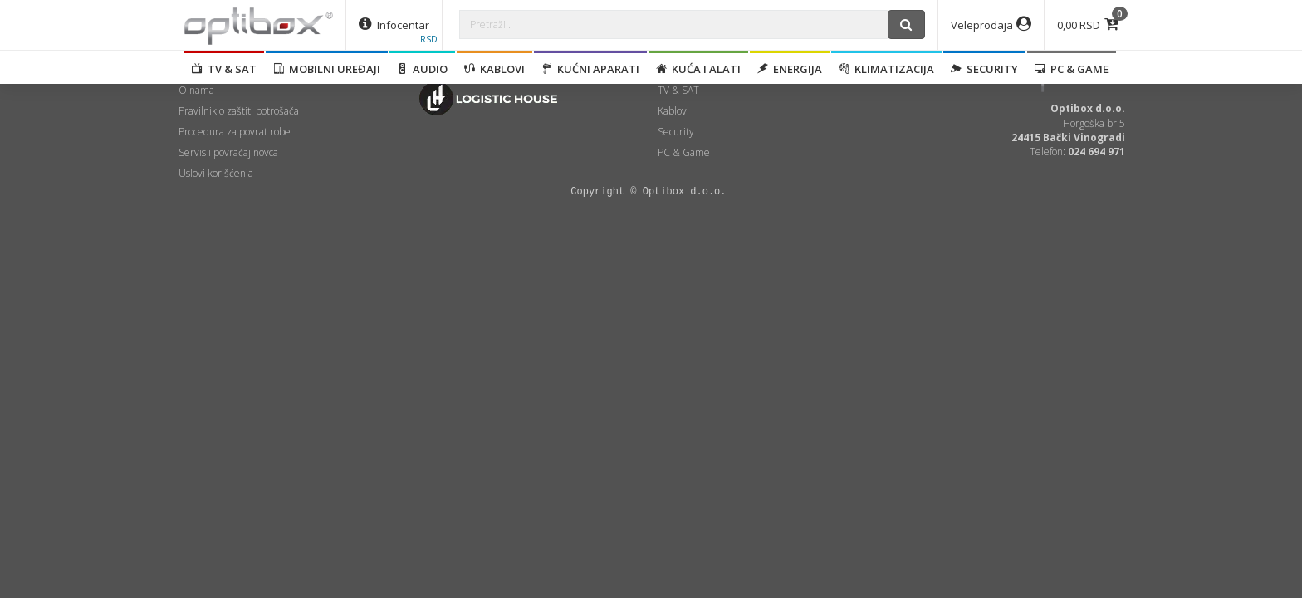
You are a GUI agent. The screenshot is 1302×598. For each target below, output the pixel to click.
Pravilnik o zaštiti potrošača (239, 111)
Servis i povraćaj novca (228, 152)
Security (984, 68)
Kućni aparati (590, 68)
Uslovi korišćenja (216, 173)
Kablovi (494, 68)
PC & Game (1072, 68)
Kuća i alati (698, 68)
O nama (196, 90)
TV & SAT (224, 68)
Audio (422, 68)
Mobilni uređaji (326, 68)
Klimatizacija (886, 68)
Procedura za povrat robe (235, 132)
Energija (789, 68)
